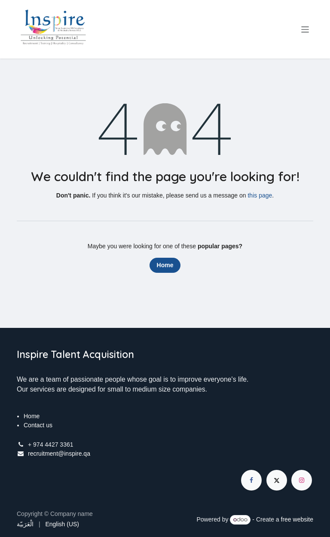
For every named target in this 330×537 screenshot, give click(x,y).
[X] (276, 480)
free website (297, 519)
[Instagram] (301, 480)
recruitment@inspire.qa (59, 453)
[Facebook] (251, 480)
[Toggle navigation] (305, 29)
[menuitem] (25, 524)
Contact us (38, 425)
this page (260, 195)
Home (165, 265)
